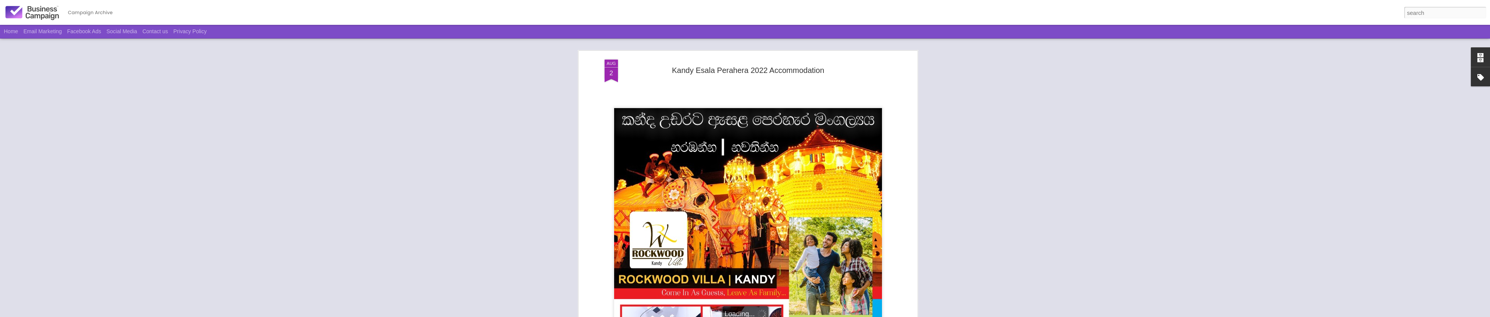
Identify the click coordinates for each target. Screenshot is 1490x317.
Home (11, 31)
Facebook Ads (84, 31)
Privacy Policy (190, 31)
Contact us (155, 31)
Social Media (121, 31)
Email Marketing (42, 31)
